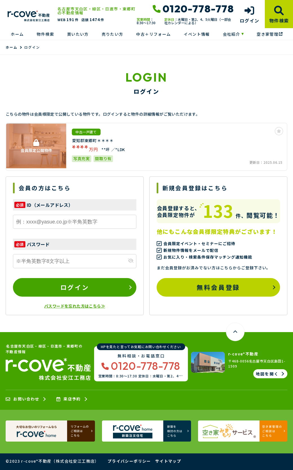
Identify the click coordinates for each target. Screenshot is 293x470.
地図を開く (267, 374)
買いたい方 (78, 34)
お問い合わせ (22, 399)
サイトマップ (168, 461)
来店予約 (68, 399)
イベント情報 (197, 34)
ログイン (74, 287)
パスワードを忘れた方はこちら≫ (74, 306)
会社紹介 (231, 34)
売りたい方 (112, 34)
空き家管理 (270, 34)
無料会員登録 (218, 287)
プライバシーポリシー (129, 461)
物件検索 (45, 34)
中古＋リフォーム (153, 34)
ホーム (17, 34)
